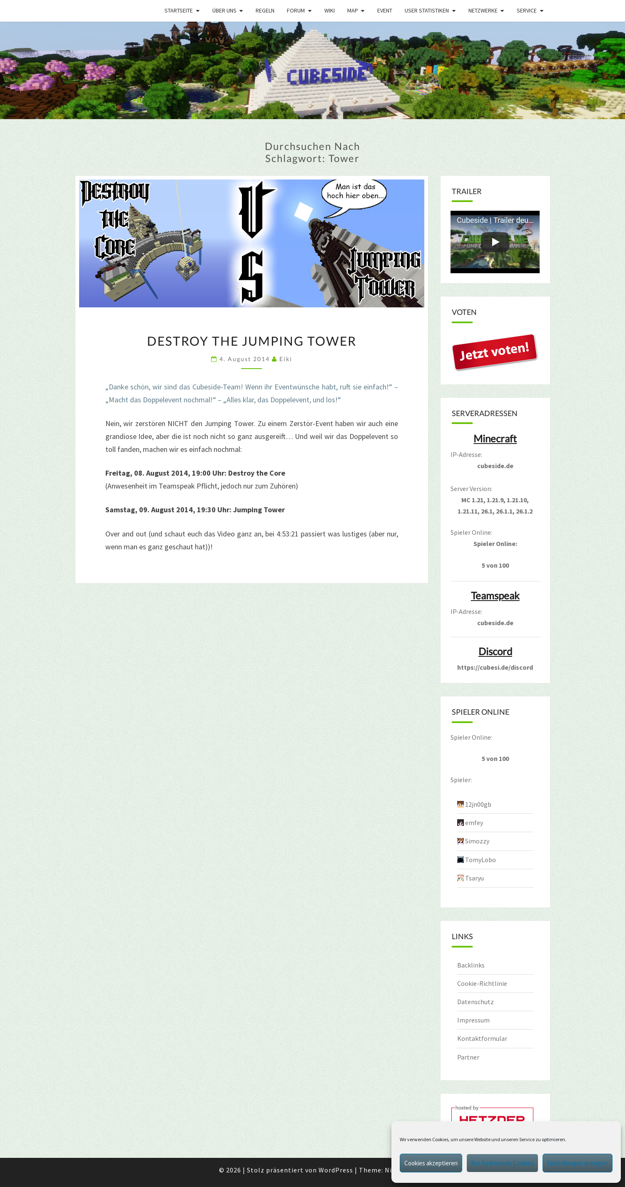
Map (352, 10)
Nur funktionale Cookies (502, 1163)
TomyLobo (480, 859)
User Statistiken (427, 10)
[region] (312, 71)
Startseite (178, 10)
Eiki (285, 358)
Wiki (329, 10)
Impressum (473, 1020)
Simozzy (477, 841)
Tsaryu (474, 878)
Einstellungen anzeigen (577, 1163)
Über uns (224, 10)
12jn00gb (478, 804)
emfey (474, 822)
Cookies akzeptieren (431, 1163)
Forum (296, 10)
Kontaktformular (482, 1038)
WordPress (336, 1170)
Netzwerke (483, 10)
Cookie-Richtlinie (482, 983)
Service (527, 10)
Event (384, 10)
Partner (468, 1057)
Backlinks (471, 965)
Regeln (265, 10)
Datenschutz (475, 1001)
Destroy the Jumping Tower (251, 340)
